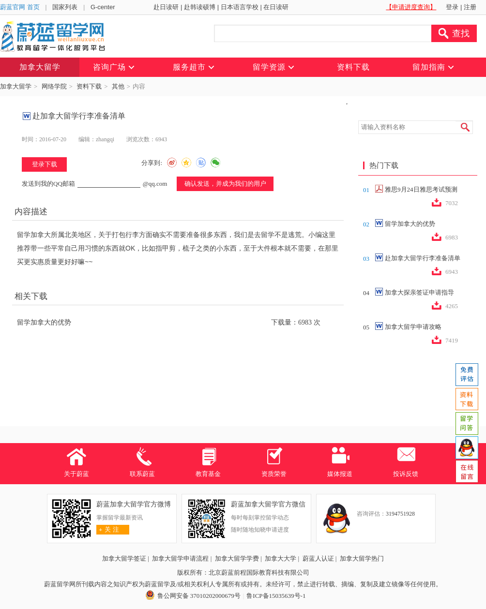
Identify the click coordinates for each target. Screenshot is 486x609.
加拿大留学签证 (124, 558)
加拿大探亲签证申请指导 (419, 292)
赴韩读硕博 (199, 7)
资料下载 (89, 86)
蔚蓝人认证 (318, 558)
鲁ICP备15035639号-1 (275, 595)
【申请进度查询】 (411, 7)
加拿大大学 (280, 558)
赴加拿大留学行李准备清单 (422, 258)
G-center (103, 7)
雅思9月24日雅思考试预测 (421, 189)
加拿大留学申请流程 (180, 558)
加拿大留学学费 (237, 558)
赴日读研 (166, 7)
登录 (452, 7)
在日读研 (276, 7)
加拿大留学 (15, 86)
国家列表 (64, 7)
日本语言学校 (239, 7)
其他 (118, 86)
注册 (470, 7)
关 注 (107, 529)
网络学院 (54, 86)
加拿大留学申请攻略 (413, 326)
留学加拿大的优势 (44, 322)
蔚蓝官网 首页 (20, 7)
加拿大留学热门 (362, 558)
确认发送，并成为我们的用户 (225, 183)
